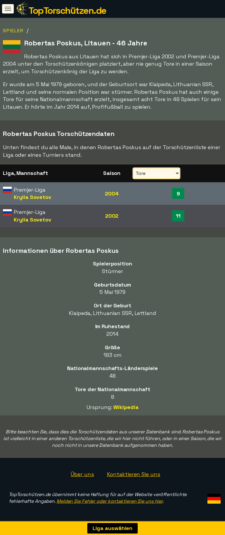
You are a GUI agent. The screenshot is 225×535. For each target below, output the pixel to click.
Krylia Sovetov (32, 197)
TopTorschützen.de (67, 10)
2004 (112, 193)
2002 (112, 215)
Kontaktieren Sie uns (133, 474)
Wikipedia (125, 407)
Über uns (82, 474)
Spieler (13, 31)
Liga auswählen (113, 528)
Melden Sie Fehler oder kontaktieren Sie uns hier (110, 501)
